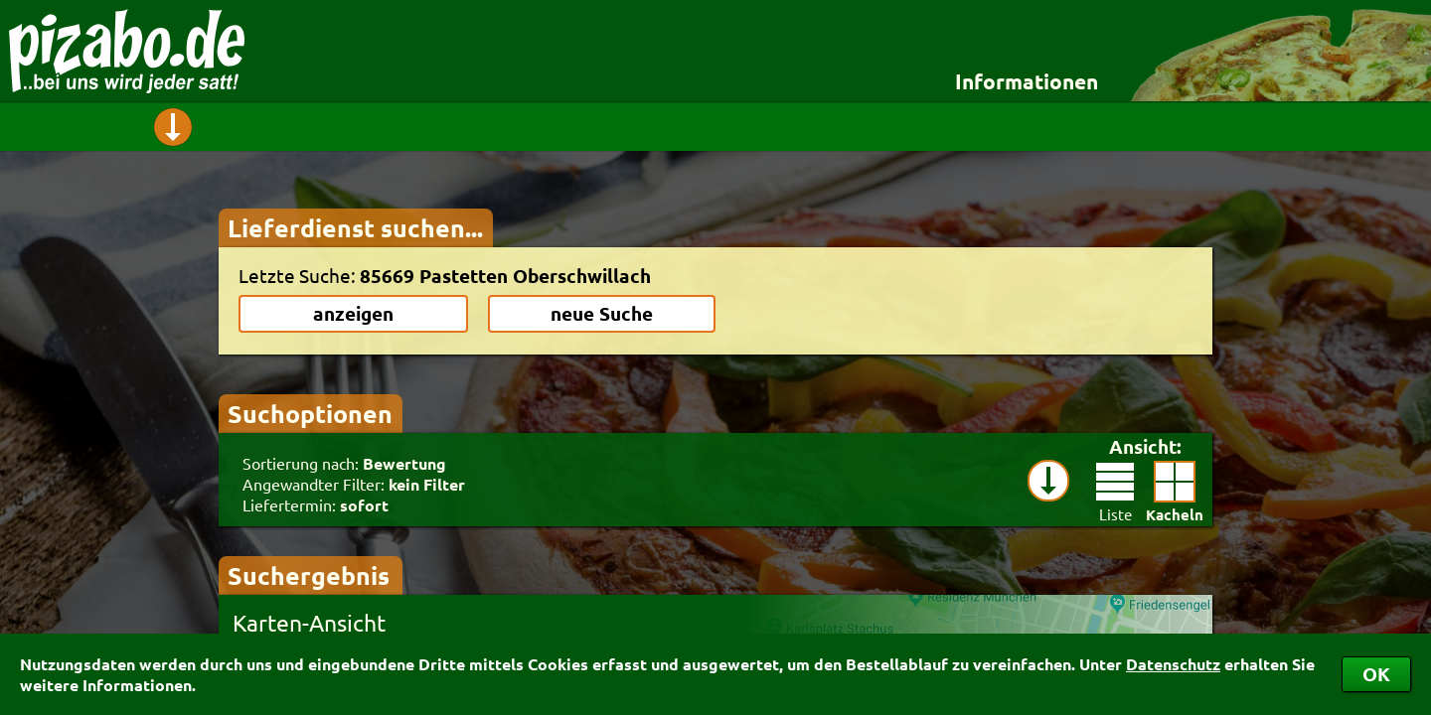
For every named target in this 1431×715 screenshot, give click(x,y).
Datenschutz (1173, 663)
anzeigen (353, 313)
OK (1376, 673)
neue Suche (602, 313)
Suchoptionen (310, 413)
